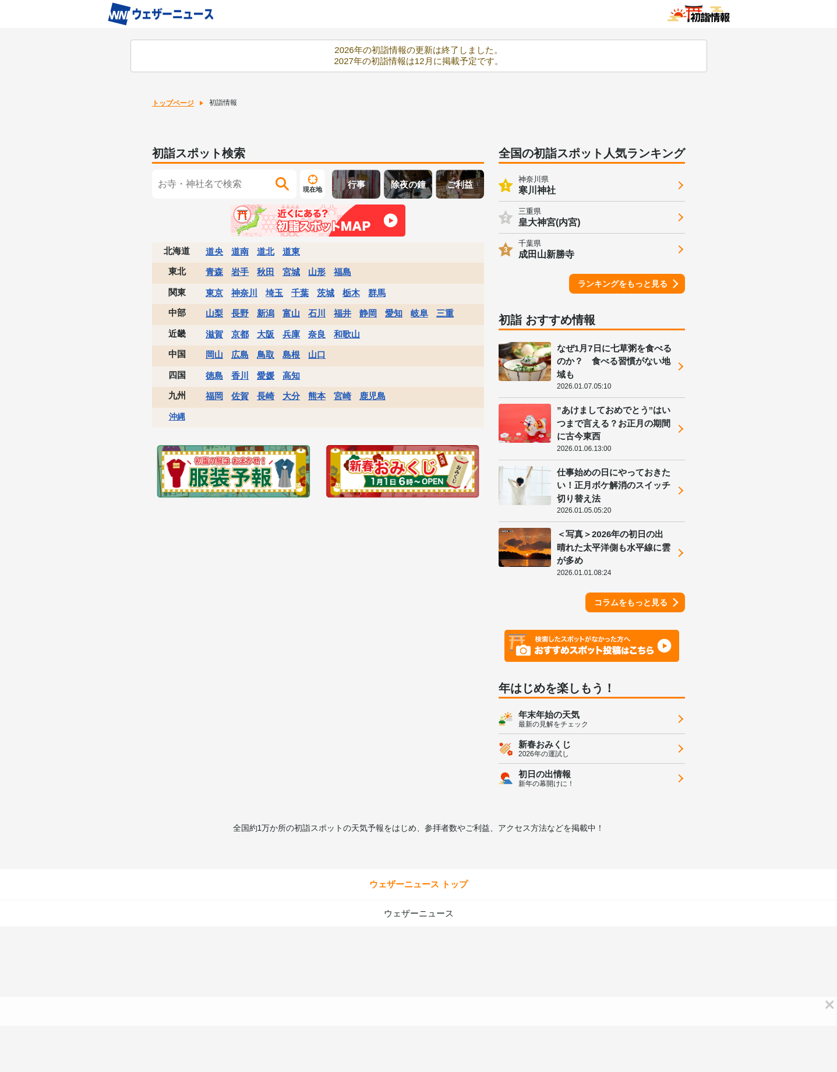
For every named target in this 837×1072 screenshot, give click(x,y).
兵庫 (291, 334)
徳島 (214, 375)
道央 (214, 251)
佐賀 (240, 396)
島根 (291, 354)
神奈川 (244, 293)
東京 (214, 293)
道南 (240, 251)
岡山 (214, 354)
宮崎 (342, 396)
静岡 (368, 313)
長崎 (265, 396)
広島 (240, 354)
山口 (317, 354)
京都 (240, 334)
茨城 (325, 293)
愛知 (393, 313)
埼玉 (274, 293)
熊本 (317, 396)
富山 (291, 313)
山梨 (214, 313)
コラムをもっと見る (631, 602)
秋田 (265, 272)
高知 (291, 375)
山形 (317, 272)
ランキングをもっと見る (623, 283)
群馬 (377, 293)
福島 (342, 272)
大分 (291, 396)
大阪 (265, 334)
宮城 (291, 272)
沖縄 (177, 416)
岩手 (240, 272)
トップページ (173, 103)
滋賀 (214, 334)
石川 (317, 313)
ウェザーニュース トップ (418, 884)
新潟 (265, 313)
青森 (214, 272)
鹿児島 (372, 396)
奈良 (317, 334)
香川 (240, 375)
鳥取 (265, 354)
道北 (265, 251)
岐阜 (419, 313)
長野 (240, 313)
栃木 (351, 293)
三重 (445, 313)
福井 (342, 313)
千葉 (300, 293)
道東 (291, 251)
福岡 (214, 396)
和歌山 (347, 334)
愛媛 (265, 375)
